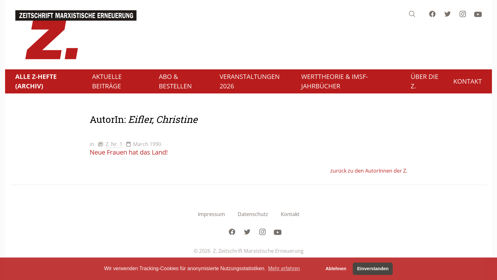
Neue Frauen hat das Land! (129, 152)
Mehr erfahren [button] (284, 268)
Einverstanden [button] (373, 268)
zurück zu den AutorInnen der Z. (368, 170)
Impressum (211, 214)
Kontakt (290, 214)
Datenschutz (253, 214)
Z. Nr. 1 (114, 144)
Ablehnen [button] (336, 268)
